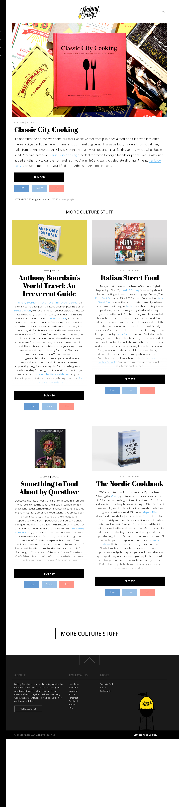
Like (21, 188)
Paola (129, 306)
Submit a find (106, 684)
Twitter (72, 704)
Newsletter (74, 684)
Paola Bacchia (124, 334)
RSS (71, 707)
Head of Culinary (130, 290)
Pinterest (73, 697)
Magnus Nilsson (152, 512)
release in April (22, 310)
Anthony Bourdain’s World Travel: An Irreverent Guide (49, 285)
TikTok (72, 694)
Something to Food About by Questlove (49, 488)
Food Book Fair (103, 298)
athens (62, 199)
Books (30, 122)
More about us (28, 708)
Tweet (39, 188)
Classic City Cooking (63, 155)
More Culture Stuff (89, 633)
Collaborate (105, 690)
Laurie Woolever (57, 318)
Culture (19, 122)
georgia (70, 199)
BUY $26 (49, 395)
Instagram (73, 690)
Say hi (103, 687)
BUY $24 (130, 379)
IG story (115, 496)
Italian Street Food (130, 277)
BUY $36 (130, 581)
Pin (57, 188)
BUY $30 (39, 177)
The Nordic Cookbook (129, 483)
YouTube (73, 687)
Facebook (73, 701)
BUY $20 (49, 573)
